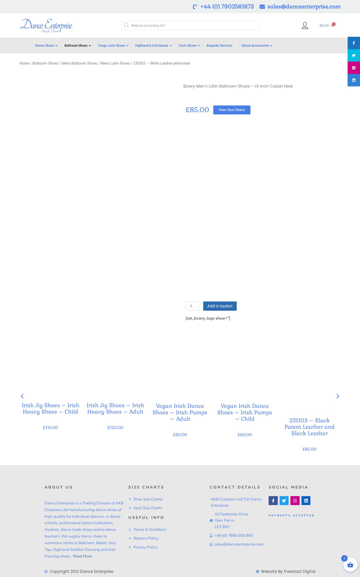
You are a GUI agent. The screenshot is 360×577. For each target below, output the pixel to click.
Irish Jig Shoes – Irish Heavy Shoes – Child (50, 408)
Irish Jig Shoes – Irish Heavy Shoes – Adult (115, 408)
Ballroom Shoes (45, 63)
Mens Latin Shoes (115, 63)
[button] (22, 396)
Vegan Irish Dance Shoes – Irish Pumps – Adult (180, 412)
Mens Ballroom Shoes (79, 63)
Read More (82, 556)
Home (24, 63)
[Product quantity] (193, 306)
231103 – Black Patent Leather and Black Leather (309, 427)
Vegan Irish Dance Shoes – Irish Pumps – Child (244, 412)
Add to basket (220, 306)
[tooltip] (354, 43)
